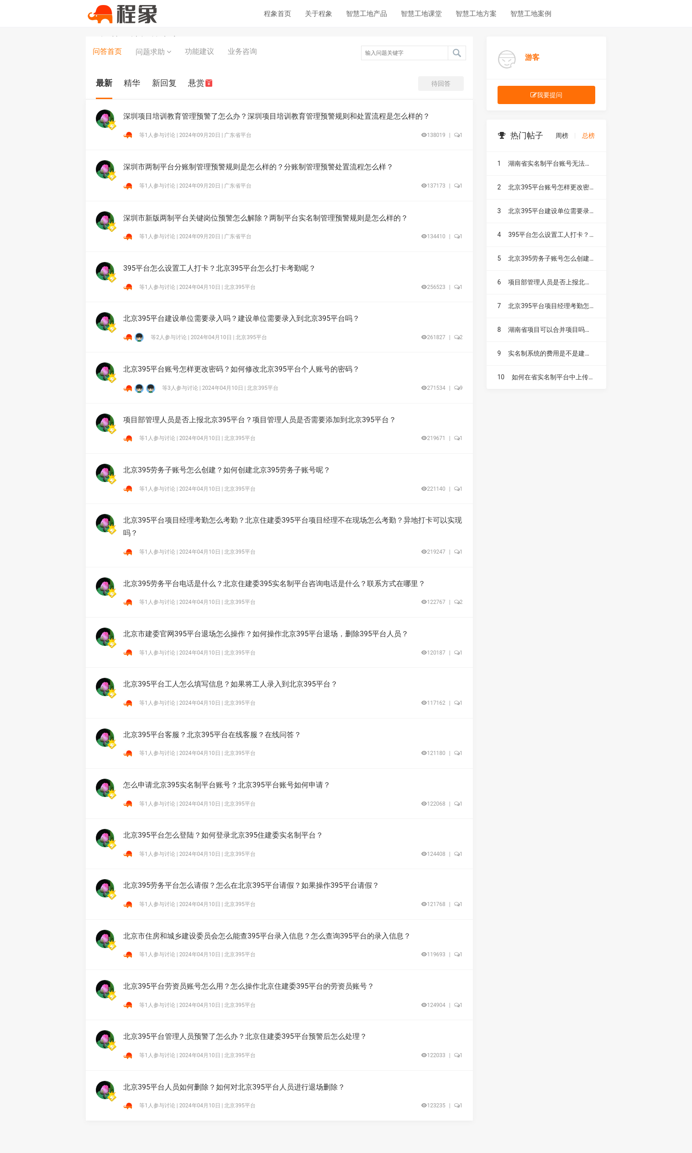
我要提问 (546, 95)
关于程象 (318, 13)
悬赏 (200, 83)
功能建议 (199, 51)
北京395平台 (239, 287)
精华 (132, 83)
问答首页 (107, 51)
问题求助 (153, 52)
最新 (104, 83)
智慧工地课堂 (421, 13)
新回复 (164, 83)
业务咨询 (242, 51)
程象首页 (277, 13)
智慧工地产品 (366, 13)
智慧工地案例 (530, 13)
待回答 (441, 83)
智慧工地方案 (476, 13)
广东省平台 (238, 135)
